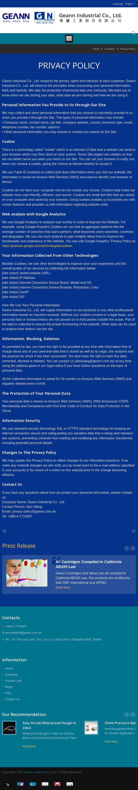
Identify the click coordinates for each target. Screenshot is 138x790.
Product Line (13, 680)
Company (110, 48)
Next (133, 548)
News (9, 687)
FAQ (8, 693)
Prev (127, 548)
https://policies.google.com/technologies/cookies (37, 246)
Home (96, 48)
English (129, 3)
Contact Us (12, 699)
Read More (63, 587)
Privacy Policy (127, 48)
